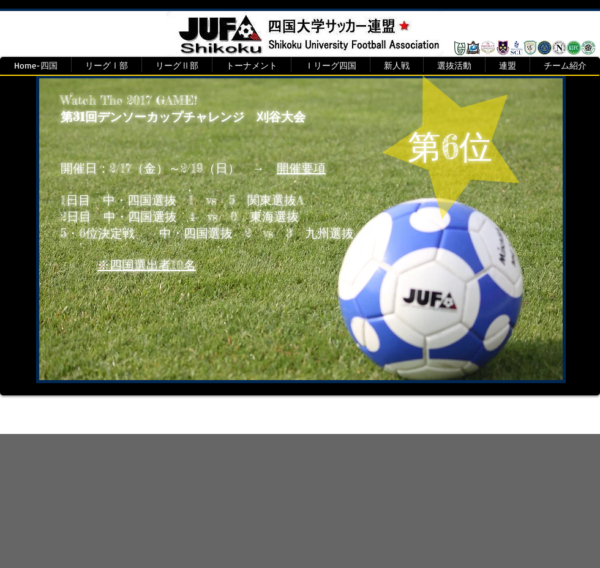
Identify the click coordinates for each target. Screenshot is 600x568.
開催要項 (301, 168)
